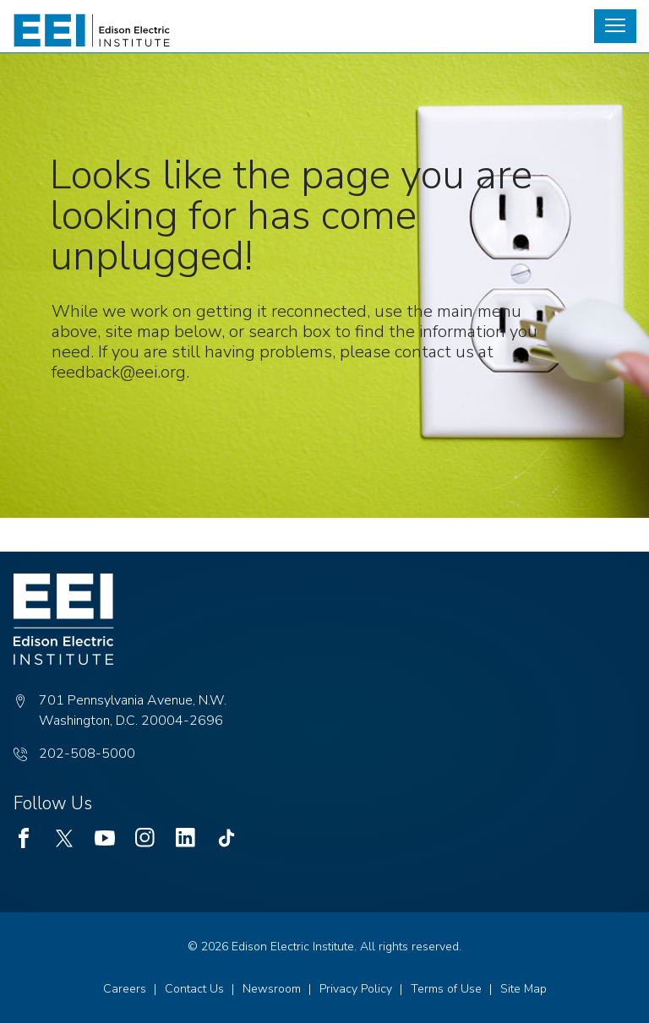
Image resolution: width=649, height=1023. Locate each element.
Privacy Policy (355, 989)
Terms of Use (446, 989)
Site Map (523, 989)
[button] (615, 26)
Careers (124, 989)
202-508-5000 (87, 753)
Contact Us (194, 989)
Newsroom (272, 989)
